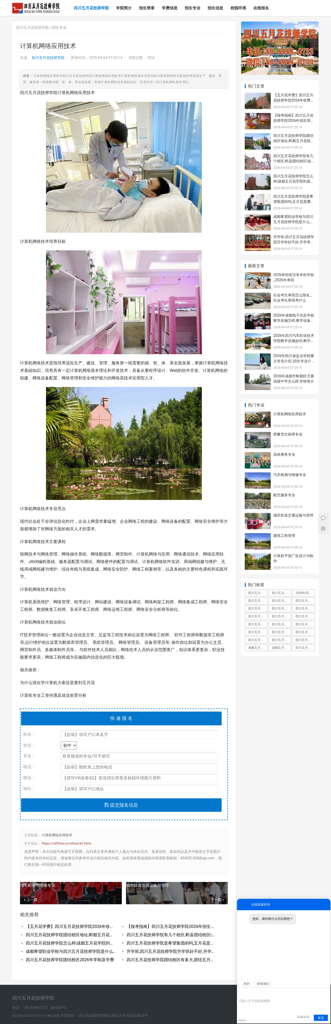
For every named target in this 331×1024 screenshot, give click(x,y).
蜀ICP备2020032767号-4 (29, 1016)
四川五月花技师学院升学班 (305, 624)
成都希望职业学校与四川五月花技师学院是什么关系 (71, 951)
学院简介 (124, 8)
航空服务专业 (284, 495)
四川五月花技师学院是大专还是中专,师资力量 (281, 608)
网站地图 (54, 1016)
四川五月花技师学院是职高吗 (281, 632)
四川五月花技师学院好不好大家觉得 (305, 640)
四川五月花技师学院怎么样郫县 (257, 640)
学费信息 (169, 8)
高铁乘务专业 (284, 454)
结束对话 (303, 1017)
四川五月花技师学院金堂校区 (281, 616)
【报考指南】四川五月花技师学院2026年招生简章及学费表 (172, 926)
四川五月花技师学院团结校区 (257, 624)
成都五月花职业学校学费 (281, 648)
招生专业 (192, 8)
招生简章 (147, 8)
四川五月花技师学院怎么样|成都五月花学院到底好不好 (71, 943)
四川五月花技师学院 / (34, 27)
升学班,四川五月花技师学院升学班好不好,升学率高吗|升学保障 (172, 951)
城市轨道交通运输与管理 (147, 885)
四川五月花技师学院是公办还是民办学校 (281, 640)
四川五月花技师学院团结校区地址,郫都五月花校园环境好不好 (71, 934)
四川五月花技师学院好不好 (305, 601)
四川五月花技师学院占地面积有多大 (281, 593)
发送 (321, 1018)
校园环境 (238, 8)
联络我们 (263, 984)
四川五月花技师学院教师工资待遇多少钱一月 (281, 624)
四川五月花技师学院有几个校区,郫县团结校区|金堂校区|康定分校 (172, 934)
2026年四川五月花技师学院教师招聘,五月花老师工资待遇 (305, 593)
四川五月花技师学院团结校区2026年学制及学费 (70, 959)
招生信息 (215, 8)
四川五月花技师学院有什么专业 (305, 632)
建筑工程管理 (284, 535)
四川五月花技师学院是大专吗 (305, 608)
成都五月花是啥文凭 (257, 648)
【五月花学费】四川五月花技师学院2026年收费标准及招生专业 (71, 926)
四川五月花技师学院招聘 (305, 616)
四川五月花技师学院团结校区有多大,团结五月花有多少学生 (172, 959)
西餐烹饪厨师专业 (287, 434)
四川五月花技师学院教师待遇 (257, 616)
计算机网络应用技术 (57, 835)
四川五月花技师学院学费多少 (257, 601)
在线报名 (261, 8)
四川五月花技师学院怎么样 (281, 601)
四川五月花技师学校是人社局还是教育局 (257, 632)
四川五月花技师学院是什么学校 (257, 608)
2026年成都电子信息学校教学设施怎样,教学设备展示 (293, 320)
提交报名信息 (121, 805)
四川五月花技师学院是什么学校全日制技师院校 (305, 648)
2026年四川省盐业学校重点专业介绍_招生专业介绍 (293, 361)
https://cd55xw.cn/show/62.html (66, 843)
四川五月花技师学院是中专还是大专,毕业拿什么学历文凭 (257, 593)
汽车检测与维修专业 (37, 885)
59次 (151, 58)
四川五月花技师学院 (91, 8)
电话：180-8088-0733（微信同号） (40, 1008)
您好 (246, 984)
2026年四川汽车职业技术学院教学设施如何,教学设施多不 (293, 340)
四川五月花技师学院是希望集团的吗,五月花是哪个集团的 (172, 943)
